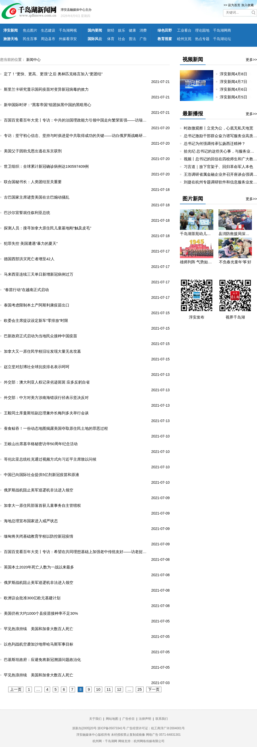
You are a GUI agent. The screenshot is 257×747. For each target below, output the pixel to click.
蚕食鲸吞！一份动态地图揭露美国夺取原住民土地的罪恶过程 (56, 428)
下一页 (154, 689)
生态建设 (48, 30)
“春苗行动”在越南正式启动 (26, 289)
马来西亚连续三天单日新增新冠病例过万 (38, 274)
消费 (143, 30)
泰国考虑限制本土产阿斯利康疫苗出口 (36, 305)
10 (98, 689)
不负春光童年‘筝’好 (235, 262)
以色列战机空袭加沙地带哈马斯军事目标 (38, 644)
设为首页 (234, 5)
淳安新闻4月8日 (235, 74)
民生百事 (30, 39)
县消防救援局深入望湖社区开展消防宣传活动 (235, 233)
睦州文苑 (184, 39)
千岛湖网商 (222, 30)
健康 (132, 30)
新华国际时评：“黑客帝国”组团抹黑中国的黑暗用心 (47, 104)
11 (109, 689)
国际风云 (95, 39)
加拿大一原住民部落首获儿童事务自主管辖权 (42, 505)
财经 (110, 30)
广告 (143, 39)
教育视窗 (165, 39)
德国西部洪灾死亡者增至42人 (29, 259)
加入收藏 (247, 5)
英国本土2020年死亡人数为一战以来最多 (39, 567)
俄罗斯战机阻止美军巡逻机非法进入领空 (38, 490)
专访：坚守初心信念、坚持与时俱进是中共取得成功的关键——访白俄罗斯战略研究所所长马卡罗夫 (76, 135)
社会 (121, 39)
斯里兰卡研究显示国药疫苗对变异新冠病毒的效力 (46, 89)
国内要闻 (95, 30)
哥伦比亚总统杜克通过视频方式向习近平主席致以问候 (50, 459)
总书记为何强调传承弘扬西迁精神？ (214, 143)
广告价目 (128, 719)
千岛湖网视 (68, 30)
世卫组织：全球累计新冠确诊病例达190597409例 (46, 166)
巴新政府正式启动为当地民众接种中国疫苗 (40, 336)
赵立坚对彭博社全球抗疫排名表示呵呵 (36, 367)
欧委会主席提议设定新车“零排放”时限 (36, 320)
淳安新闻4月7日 (235, 81)
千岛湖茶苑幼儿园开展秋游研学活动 (196, 233)
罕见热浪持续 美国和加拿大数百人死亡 (38, 629)
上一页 (16, 689)
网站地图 (112, 719)
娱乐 (121, 30)
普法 (132, 39)
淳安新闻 (10, 30)
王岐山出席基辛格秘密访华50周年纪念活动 (41, 444)
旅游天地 (10, 39)
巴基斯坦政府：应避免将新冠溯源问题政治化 (42, 659)
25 (139, 689)
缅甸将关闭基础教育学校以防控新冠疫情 (38, 536)
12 (119, 689)
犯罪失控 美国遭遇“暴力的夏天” (31, 243)
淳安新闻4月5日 (235, 97)
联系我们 (161, 719)
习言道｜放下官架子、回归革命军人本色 (218, 166)
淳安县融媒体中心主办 (76, 10)
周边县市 (48, 39)
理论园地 (202, 30)
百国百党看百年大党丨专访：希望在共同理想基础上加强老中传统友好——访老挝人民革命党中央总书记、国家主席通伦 (76, 551)
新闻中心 (33, 60)
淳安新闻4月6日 (235, 89)
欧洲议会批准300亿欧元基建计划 (32, 598)
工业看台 (184, 30)
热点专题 (202, 39)
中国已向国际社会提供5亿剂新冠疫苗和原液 (41, 474)
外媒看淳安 (68, 39)
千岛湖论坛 (222, 39)
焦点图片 (30, 30)
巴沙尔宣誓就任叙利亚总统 (27, 212)
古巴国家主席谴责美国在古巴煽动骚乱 (36, 197)
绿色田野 (165, 30)
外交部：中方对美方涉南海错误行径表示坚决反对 (46, 397)
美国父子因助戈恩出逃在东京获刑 (33, 151)
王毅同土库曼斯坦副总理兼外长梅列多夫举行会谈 (46, 413)
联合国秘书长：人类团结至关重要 (33, 182)
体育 (110, 39)
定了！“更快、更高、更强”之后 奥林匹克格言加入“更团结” (53, 74)
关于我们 (95, 719)
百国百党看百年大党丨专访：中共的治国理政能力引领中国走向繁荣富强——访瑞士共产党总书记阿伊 (76, 120)
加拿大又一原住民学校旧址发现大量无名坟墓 (42, 351)
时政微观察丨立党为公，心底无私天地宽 (218, 128)
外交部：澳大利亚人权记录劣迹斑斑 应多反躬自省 (47, 382)
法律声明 (145, 719)
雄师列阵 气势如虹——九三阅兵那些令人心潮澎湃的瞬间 (196, 262)
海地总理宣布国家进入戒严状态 (31, 521)
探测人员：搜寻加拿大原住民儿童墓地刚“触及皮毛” (47, 228)
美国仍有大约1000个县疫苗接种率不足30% (41, 613)
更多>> (251, 60)
